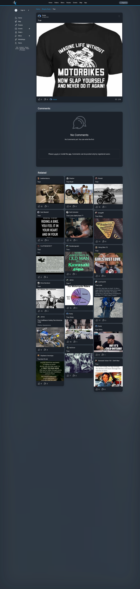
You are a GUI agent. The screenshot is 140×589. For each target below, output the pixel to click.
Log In (56, 154)
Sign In (123, 2)
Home (50, 2)
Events (75, 2)
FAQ (17, 47)
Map (80, 2)
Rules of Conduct (24, 49)
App (85, 2)
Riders (56, 2)
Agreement (22, 48)
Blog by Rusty (46, 9)
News (18, 43)
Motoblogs (20, 39)
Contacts (21, 47)
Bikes (62, 2)
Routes (68, 2)
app (70, 154)
